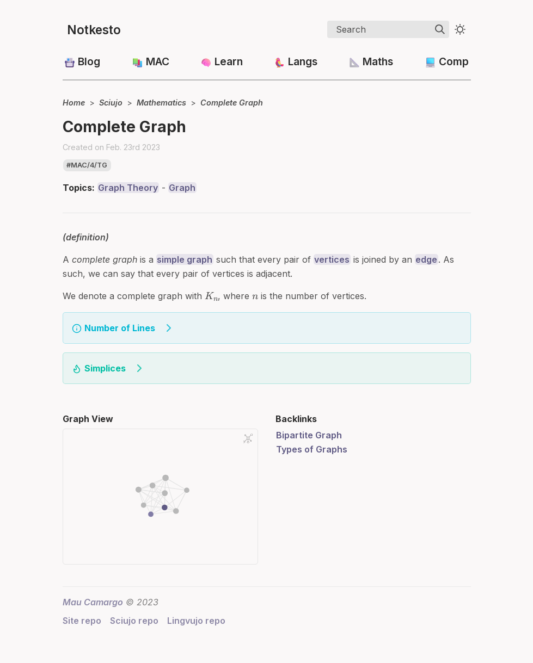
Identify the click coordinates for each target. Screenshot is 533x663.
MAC (157, 61)
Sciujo (110, 102)
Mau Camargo (93, 602)
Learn (229, 61)
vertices (332, 259)
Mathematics (161, 102)
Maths (378, 61)
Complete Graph (231, 102)
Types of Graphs (311, 449)
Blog (89, 61)
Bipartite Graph (309, 435)
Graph (182, 187)
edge (426, 259)
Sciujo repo (134, 620)
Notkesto (94, 29)
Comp (454, 61)
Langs (302, 61)
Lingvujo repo (196, 620)
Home (74, 102)
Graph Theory (128, 187)
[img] (440, 29)
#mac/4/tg (86, 165)
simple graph (184, 259)
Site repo (82, 620)
